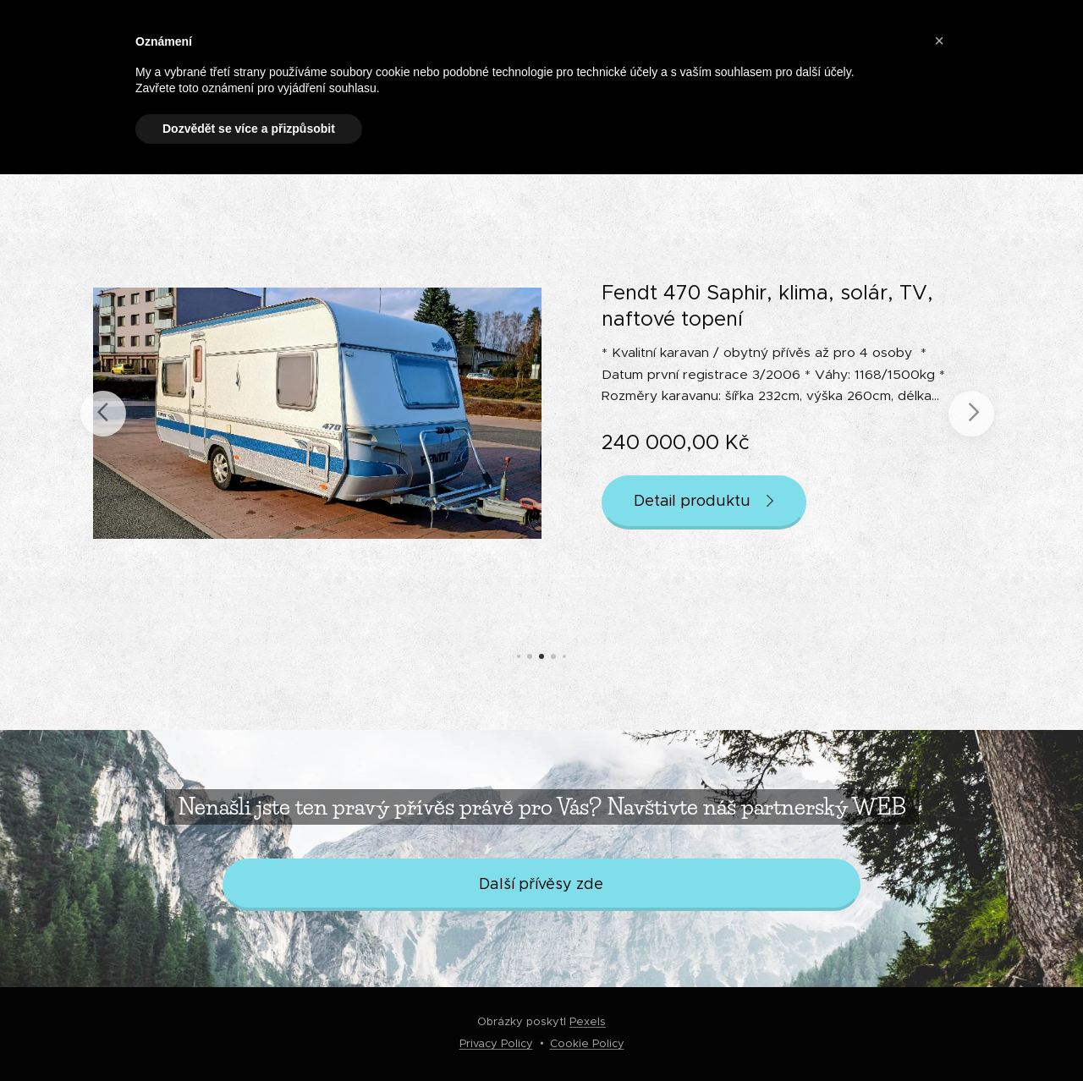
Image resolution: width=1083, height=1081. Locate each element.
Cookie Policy (587, 1043)
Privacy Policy (496, 1043)
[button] (939, 40)
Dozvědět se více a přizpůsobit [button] (248, 128)
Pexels (587, 1021)
